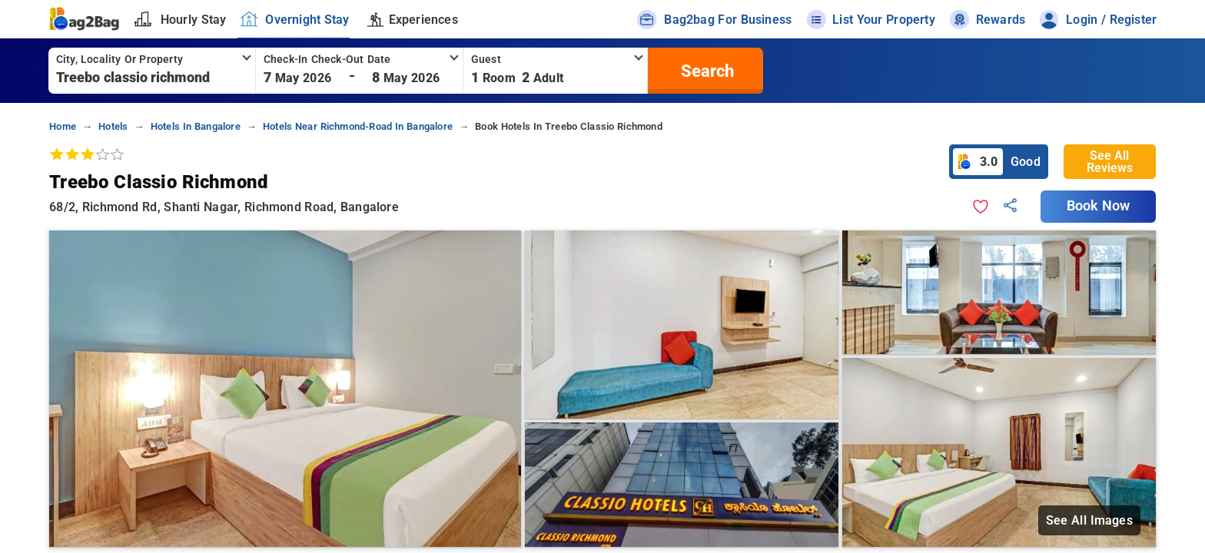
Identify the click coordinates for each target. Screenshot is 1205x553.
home (62, 126)
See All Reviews (1110, 161)
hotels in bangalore (196, 126)
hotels (113, 126)
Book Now (1098, 206)
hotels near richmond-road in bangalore (358, 126)
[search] (705, 71)
